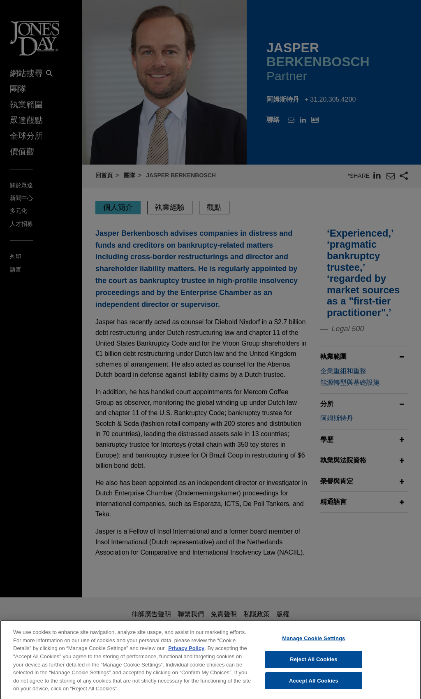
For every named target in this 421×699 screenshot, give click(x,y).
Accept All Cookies (313, 687)
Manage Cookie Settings (313, 645)
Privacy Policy (186, 655)
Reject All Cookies (313, 665)
